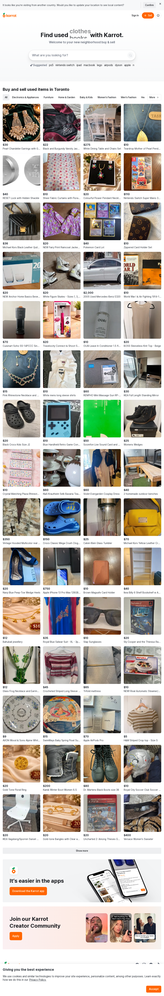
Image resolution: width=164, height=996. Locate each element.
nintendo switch (65, 65)
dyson (118, 65)
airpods (108, 65)
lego (99, 65)
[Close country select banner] (160, 3)
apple (127, 65)
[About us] (158, 15)
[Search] (130, 55)
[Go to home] (9, 15)
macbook (89, 65)
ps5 (51, 65)
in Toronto (59, 89)
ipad (79, 65)
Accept (154, 989)
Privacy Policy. (37, 979)
